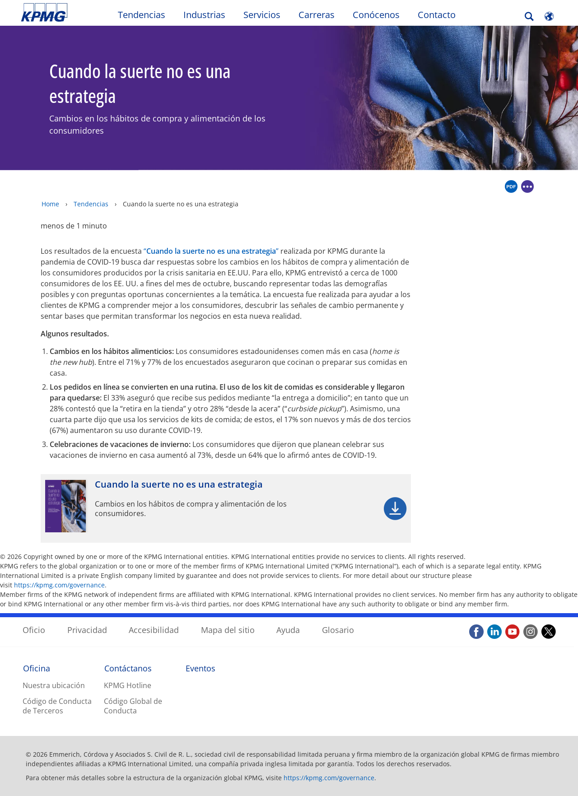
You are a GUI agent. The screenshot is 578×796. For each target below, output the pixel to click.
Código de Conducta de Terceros (57, 706)
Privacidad (87, 629)
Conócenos (376, 15)
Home (50, 204)
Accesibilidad (154, 629)
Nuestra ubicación (54, 685)
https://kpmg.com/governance (59, 585)
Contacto (437, 15)
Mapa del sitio (228, 629)
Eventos (200, 668)
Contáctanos (128, 668)
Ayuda (288, 629)
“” (211, 251)
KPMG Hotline (127, 685)
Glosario (338, 629)
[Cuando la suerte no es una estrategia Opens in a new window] (226, 508)
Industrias (204, 15)
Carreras (316, 15)
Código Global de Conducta (133, 706)
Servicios (261, 15)
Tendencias (141, 15)
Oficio (34, 629)
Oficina (36, 668)
